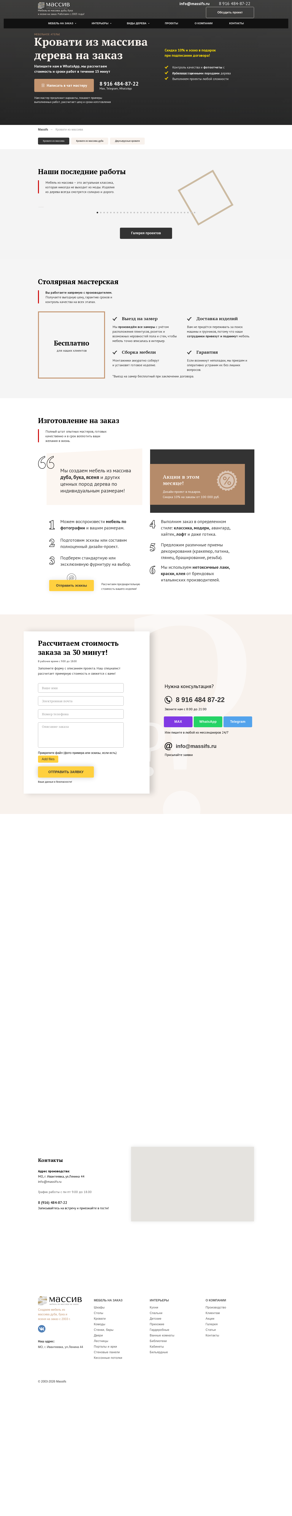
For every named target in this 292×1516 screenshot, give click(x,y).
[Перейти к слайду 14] (141, 335)
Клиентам (213, 1435)
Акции (210, 1441)
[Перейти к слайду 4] (107, 335)
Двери (98, 1458)
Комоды (99, 1447)
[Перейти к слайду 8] (121, 335)
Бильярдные (159, 1475)
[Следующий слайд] (254, 269)
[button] (71, 708)
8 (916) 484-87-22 (52, 1325)
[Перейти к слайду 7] (117, 335)
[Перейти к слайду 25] (178, 335)
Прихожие (157, 1447)
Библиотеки (158, 1463)
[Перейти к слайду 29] (191, 335)
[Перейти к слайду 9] (124, 335)
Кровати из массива (57, 141)
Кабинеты (157, 1469)
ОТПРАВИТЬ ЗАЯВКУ (65, 895)
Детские (155, 1441)
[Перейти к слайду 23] (171, 335)
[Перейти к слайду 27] (184, 335)
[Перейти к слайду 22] (168, 335)
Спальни (156, 1435)
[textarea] (81, 858)
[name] (81, 811)
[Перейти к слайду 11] (131, 335)
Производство (216, 1430)
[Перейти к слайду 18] (154, 335)
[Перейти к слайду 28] (188, 335)
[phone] (81, 837)
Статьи (211, 1452)
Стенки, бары (103, 1452)
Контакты (236, 23)
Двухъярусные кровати (148, 141)
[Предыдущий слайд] (38, 269)
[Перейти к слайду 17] (151, 335)
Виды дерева (137, 23)
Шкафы (99, 1430)
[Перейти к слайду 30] (194, 335)
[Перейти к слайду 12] (134, 335)
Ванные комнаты (162, 1458)
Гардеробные (159, 1452)
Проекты (171, 23)
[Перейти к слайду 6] (114, 335)
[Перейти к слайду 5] (111, 335)
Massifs (43, 129)
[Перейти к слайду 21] (164, 335)
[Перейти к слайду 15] (144, 335)
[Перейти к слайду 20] (161, 335)
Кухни (154, 1430)
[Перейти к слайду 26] (181, 335)
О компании (203, 23)
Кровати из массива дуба (101, 141)
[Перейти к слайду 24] (174, 335)
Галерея (212, 1447)
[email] (81, 824)
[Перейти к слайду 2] (100, 335)
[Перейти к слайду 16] (147, 335)
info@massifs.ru (195, 3)
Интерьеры (100, 23)
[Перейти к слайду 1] (97, 335)
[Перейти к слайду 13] (137, 335)
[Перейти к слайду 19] (157, 335)
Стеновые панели (107, 1475)
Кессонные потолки (108, 1480)
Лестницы (101, 1463)
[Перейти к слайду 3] (104, 335)
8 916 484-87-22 (119, 83)
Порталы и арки (105, 1469)
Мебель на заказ (61, 23)
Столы (98, 1435)
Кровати (100, 1441)
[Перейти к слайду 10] (127, 335)
